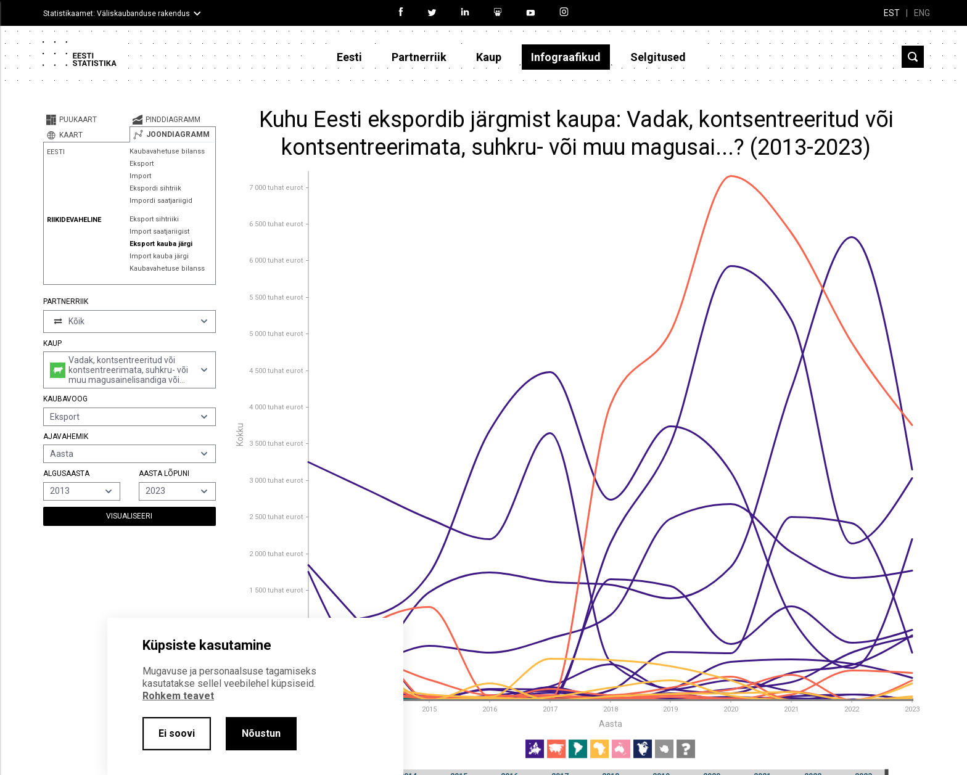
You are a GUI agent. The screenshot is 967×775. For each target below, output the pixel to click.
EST (892, 13)
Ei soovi (176, 733)
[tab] (86, 119)
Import (140, 176)
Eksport (142, 164)
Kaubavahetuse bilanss (167, 151)
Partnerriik (419, 57)
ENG (922, 13)
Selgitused (658, 57)
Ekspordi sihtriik (155, 188)
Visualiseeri (129, 516)
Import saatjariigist (159, 232)
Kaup (488, 57)
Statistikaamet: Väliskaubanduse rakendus (116, 13)
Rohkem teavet (178, 696)
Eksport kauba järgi (161, 244)
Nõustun (261, 733)
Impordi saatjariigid (161, 201)
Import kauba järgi (159, 256)
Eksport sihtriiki (154, 219)
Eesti (349, 57)
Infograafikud (566, 57)
